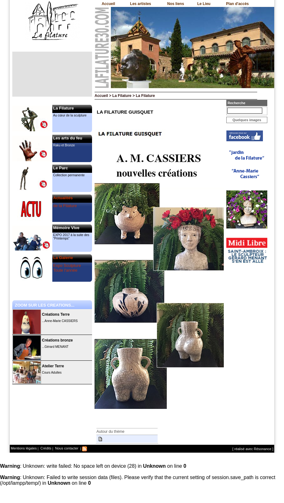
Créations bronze (57, 340)
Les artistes (140, 4)
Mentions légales (24, 448)
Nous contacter (66, 448)
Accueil (108, 4)
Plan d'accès (237, 4)
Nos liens (175, 4)
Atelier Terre (53, 366)
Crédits (45, 448)
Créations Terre (56, 314)
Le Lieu (204, 4)
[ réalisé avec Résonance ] (252, 449)
